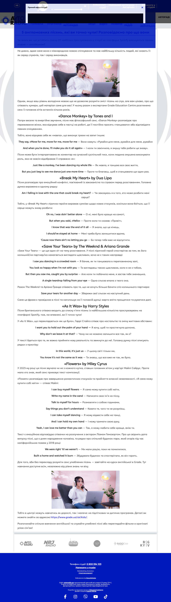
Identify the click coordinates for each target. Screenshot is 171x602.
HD (17, 5)
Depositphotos (91, 578)
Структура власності (85, 573)
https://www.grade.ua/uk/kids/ (69, 517)
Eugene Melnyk (91, 591)
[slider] (68, 9)
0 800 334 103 (94, 564)
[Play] (43, 6)
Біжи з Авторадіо (148, 24)
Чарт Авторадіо (70, 24)
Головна (37, 23)
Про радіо (128, 24)
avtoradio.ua (69, 583)
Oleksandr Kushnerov (96, 590)
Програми (54, 23)
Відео (103, 23)
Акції (91, 23)
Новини (116, 23)
